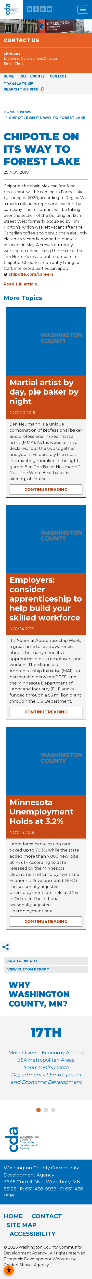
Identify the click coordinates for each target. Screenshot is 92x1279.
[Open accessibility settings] (9, 1270)
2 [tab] (46, 1110)
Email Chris (14, 63)
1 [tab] (38, 1110)
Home (9, 76)
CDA (23, 76)
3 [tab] (53, 1110)
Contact (58, 76)
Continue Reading (46, 489)
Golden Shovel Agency (26, 1265)
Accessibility (32, 1233)
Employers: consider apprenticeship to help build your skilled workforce (46, 598)
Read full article (20, 284)
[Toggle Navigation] (83, 9)
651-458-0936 (41, 1189)
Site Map (22, 1224)
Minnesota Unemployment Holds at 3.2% (41, 812)
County (37, 76)
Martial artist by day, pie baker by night (44, 392)
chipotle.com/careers (31, 274)
